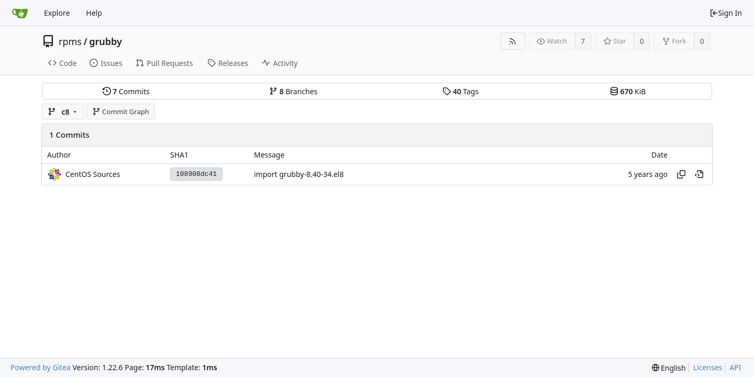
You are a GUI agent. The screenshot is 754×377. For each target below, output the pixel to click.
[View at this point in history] (699, 174)
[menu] (669, 368)
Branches (293, 91)
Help (94, 13)
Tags (460, 91)
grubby (105, 41)
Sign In (725, 13)
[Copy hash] (681, 174)
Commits (126, 91)
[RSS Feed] (513, 41)
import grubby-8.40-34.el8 (298, 174)
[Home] (20, 13)
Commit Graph (120, 111)
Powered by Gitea (40, 367)
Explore (57, 13)
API (735, 367)
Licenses (708, 367)
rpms (70, 41)
